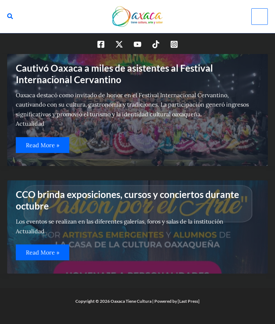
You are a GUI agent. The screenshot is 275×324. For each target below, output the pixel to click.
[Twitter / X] (119, 44)
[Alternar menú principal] (259, 16)
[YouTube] (137, 44)
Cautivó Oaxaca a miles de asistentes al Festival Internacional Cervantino (114, 73)
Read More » (43, 147)
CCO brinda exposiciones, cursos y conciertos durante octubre (127, 200)
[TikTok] (156, 44)
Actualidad (30, 123)
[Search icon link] (10, 17)
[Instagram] (174, 44)
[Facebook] (101, 44)
